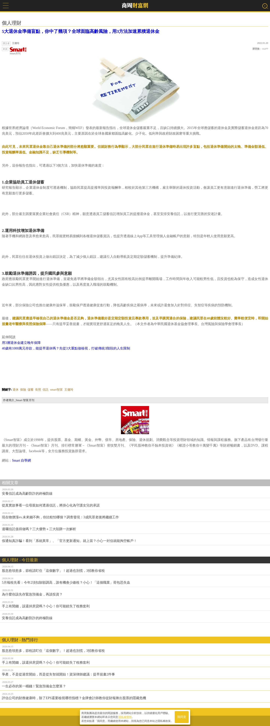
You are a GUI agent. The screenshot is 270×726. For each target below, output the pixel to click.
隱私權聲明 (125, 716)
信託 (46, 389)
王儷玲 (68, 389)
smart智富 (56, 389)
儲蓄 (31, 389)
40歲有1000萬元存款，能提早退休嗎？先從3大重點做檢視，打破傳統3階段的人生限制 (66, 348)
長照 (38, 389)
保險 (23, 389)
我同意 (181, 716)
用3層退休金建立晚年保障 (21, 343)
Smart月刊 (18, 51)
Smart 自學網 (21, 460)
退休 (16, 389)
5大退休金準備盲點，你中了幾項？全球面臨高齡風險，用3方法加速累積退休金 (80, 31)
